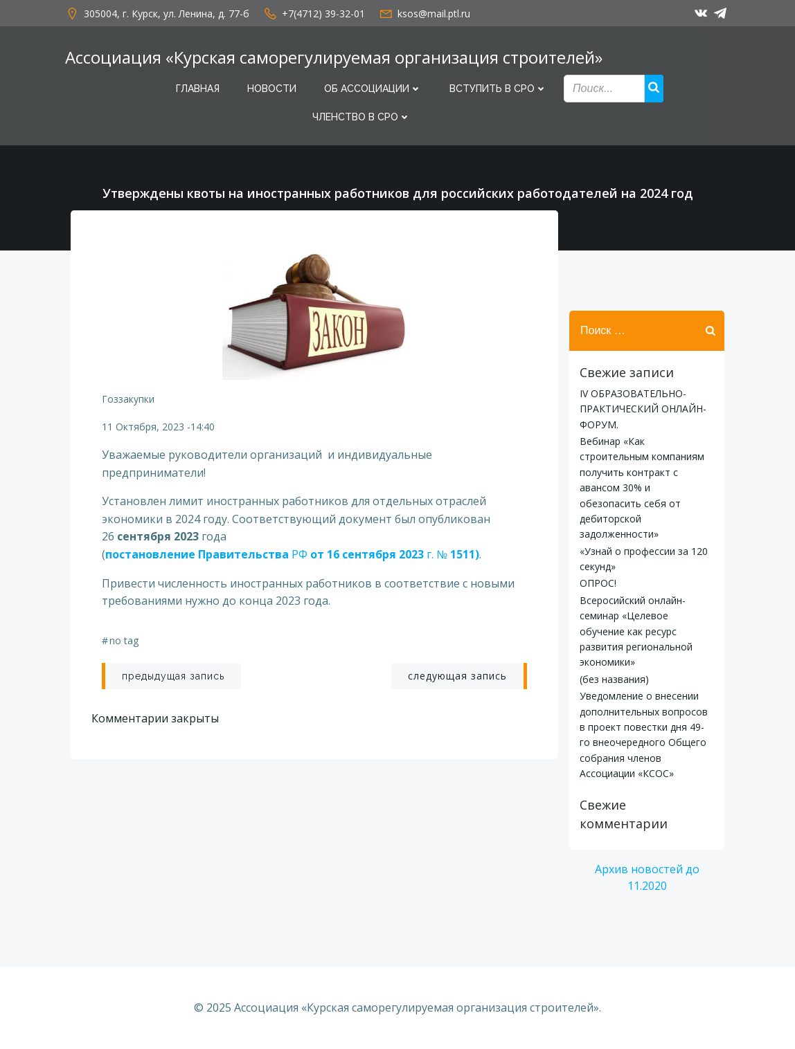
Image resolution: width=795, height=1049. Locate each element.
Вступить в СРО (498, 88)
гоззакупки (128, 398)
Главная (198, 88)
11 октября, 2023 (143, 426)
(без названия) (614, 679)
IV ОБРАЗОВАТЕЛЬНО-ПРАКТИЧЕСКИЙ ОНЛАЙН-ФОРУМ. (643, 409)
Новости (271, 88)
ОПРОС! (598, 583)
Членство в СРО (361, 116)
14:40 (202, 426)
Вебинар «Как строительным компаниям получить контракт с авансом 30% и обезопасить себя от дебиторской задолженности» (642, 487)
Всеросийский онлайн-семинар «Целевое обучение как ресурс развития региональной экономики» (636, 631)
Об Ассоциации (373, 88)
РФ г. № (292, 554)
